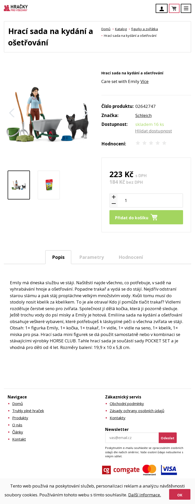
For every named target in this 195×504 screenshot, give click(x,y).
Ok (179, 495)
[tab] (58, 257)
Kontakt (19, 439)
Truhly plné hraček (28, 410)
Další (85, 113)
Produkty (20, 417)
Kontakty (117, 417)
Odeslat (167, 438)
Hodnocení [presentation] (131, 257)
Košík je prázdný (179, 8)
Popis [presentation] (58, 257)
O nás (17, 424)
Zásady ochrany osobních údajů (137, 410)
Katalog (121, 29)
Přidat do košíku (131, 218)
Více (144, 81)
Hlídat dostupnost (153, 131)
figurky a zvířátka (144, 29)
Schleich (143, 115)
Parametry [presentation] (91, 257)
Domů (105, 29)
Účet (163, 8)
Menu (189, 11)
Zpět (12, 113)
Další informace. (144, 495)
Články (17, 431)
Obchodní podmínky (127, 403)
